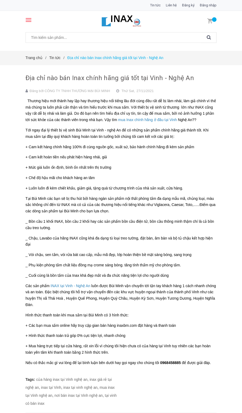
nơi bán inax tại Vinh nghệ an (78, 395)
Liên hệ (171, 5)
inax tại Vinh (51, 387)
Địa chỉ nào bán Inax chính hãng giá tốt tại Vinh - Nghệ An (109, 78)
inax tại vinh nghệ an (80, 387)
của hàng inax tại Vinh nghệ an (62, 379)
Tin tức (155, 5)
